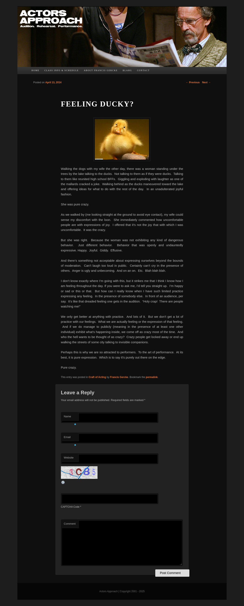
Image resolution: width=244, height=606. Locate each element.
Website (69, 457)
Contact (143, 70)
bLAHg (127, 70)
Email (70, 438)
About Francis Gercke (101, 70)
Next (206, 82)
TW (163, 71)
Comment (70, 523)
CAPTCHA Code (70, 506)
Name (70, 417)
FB (154, 71)
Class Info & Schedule (61, 70)
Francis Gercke (119, 377)
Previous (193, 82)
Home (35, 70)
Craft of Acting (97, 377)
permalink (152, 377)
